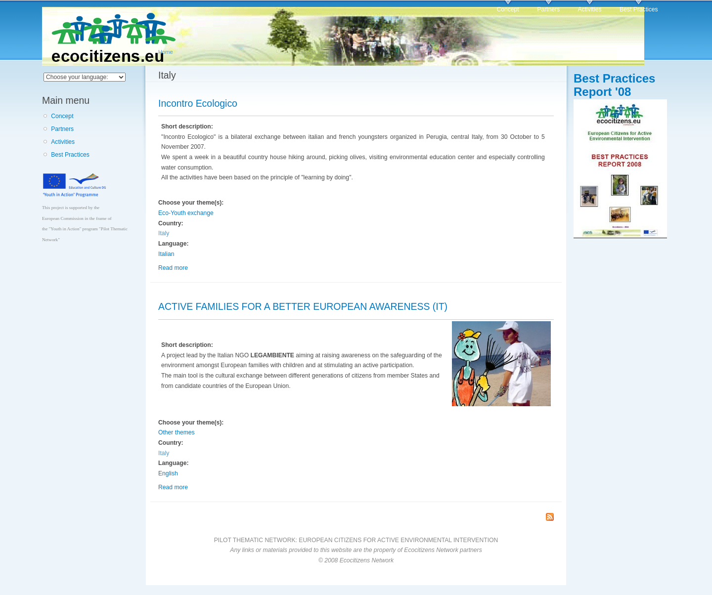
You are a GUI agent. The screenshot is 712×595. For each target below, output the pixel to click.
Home (165, 52)
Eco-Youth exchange (186, 213)
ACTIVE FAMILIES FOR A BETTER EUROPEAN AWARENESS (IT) (302, 306)
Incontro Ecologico (197, 103)
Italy (163, 233)
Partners (548, 9)
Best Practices (639, 9)
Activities (590, 9)
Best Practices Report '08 (614, 85)
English (168, 473)
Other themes (176, 432)
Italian (166, 254)
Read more (173, 267)
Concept (507, 9)
